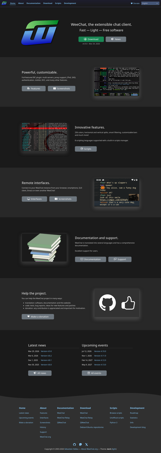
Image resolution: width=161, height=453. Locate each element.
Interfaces (34, 198)
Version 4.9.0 (46, 351)
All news (40, 373)
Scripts (58, 3)
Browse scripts (116, 413)
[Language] (150, 3)
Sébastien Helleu (71, 449)
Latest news (24, 413)
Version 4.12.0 (100, 360)
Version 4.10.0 (100, 351)
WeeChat (61, 413)
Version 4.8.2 (46, 356)
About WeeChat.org (89, 449)
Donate (135, 3)
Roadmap (134, 413)
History (43, 427)
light (114, 449)
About (21, 3)
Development (70, 3)
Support (120, 259)
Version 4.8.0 (46, 364)
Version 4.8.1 (46, 360)
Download (47, 3)
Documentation (33, 3)
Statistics (133, 418)
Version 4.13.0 (100, 364)
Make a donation (38, 316)
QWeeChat (61, 422)
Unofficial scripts (117, 418)
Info (131, 422)
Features (33, 88)
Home (12, 3)
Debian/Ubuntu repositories (92, 427)
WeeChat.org (45, 437)
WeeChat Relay (63, 418)
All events (94, 373)
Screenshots (61, 88)
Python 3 (113, 422)
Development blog (137, 427)
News (116, 39)
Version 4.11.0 (100, 356)
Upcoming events (26, 418)
